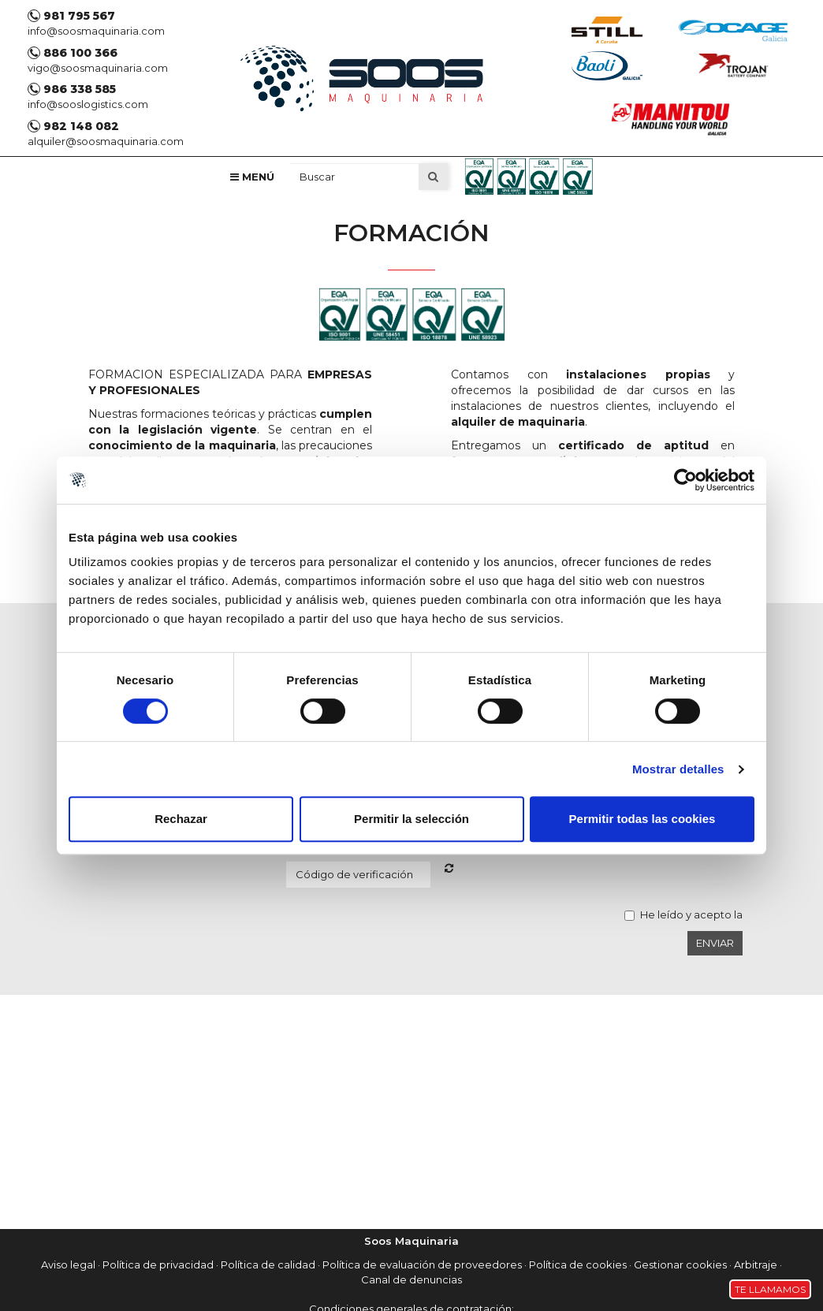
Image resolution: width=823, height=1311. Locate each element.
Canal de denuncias (411, 1279)
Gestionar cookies (680, 1264)
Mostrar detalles (678, 769)
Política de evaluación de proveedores (422, 1264)
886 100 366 (72, 53)
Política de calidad (268, 1264)
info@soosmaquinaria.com (96, 30)
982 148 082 (73, 126)
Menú (252, 176)
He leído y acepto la (691, 914)
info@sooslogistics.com (88, 104)
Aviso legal (68, 1264)
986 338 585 (72, 89)
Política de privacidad (158, 1264)
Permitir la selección (411, 818)
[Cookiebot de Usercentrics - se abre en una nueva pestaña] (685, 480)
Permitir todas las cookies (642, 818)
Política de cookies (578, 1264)
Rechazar (181, 818)
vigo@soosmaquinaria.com (98, 67)
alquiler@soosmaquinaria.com (106, 141)
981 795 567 (71, 16)
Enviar (715, 943)
